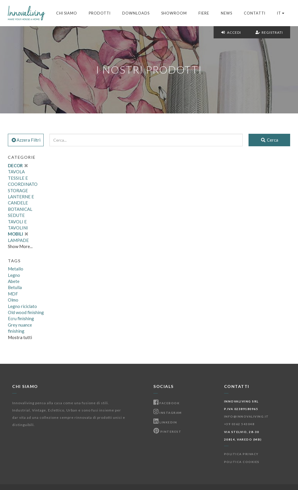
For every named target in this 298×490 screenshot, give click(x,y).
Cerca (269, 139)
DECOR (18, 165)
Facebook (166, 403)
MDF (13, 293)
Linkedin (165, 422)
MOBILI (18, 233)
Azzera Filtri (25, 139)
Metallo (15, 268)
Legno (14, 275)
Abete (13, 281)
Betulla (15, 287)
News (226, 13)
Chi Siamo (66, 13)
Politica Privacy (241, 454)
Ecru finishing (21, 318)
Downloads (136, 13)
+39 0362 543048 (239, 424)
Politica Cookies (242, 462)
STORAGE (18, 190)
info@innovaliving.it (246, 416)
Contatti (254, 13)
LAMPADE (18, 240)
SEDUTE (16, 215)
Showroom (174, 13)
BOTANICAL (20, 209)
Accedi (231, 32)
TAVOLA (16, 171)
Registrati (269, 32)
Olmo (13, 299)
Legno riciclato (22, 306)
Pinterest (167, 431)
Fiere (203, 13)
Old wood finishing (26, 312)
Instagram (167, 412)
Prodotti (100, 13)
